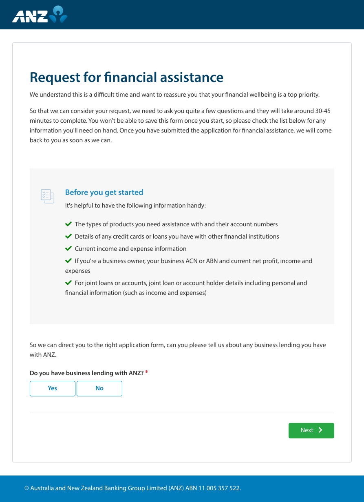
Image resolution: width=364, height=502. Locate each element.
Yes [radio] (52, 388)
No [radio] (99, 388)
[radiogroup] (76, 388)
